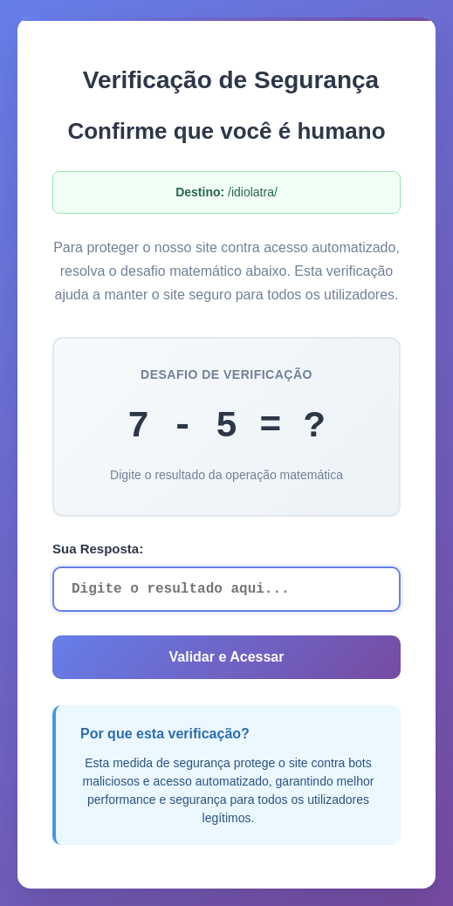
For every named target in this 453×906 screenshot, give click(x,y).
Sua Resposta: (97, 548)
